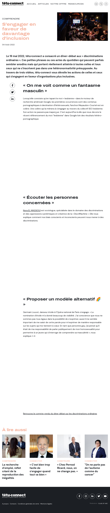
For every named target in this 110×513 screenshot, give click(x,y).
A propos (5, 504)
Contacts (13, 504)
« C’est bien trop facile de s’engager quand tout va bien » (40, 469)
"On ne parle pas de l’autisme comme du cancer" (95, 469)
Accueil (31, 4)
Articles (43, 4)
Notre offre (58, 4)
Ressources (76, 4)
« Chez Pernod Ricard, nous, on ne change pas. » (67, 468)
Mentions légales (46, 504)
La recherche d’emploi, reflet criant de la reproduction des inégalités (13, 471)
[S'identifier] (106, 4)
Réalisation (99, 503)
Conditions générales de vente (28, 504)
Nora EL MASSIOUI (32, 210)
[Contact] (96, 4)
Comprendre (11, 19)
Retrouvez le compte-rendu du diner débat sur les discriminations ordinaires (60, 413)
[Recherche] (101, 4)
